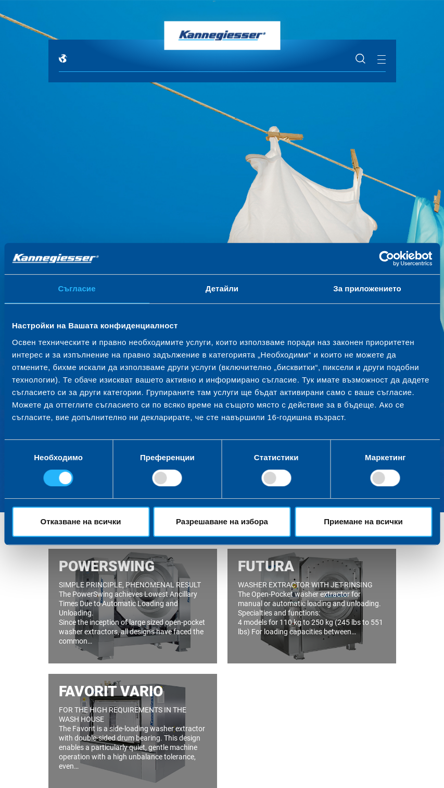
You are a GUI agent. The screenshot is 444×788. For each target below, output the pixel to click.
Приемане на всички (363, 521)
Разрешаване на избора (222, 521)
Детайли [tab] (222, 288)
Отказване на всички (81, 521)
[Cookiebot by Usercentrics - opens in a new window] (386, 258)
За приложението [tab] (367, 288)
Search (360, 59)
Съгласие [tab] (76, 288)
